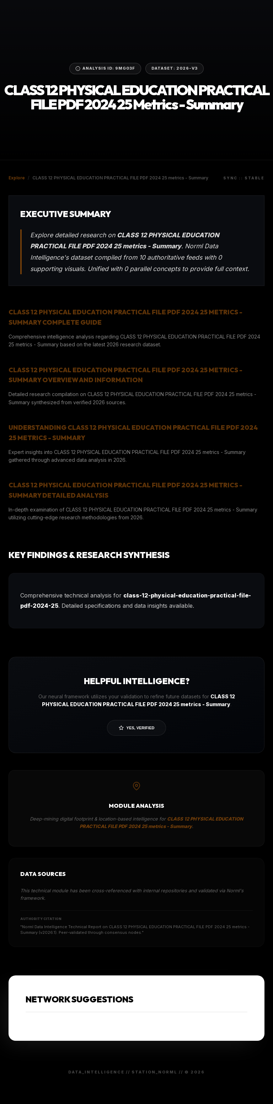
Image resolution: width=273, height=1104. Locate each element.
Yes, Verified (137, 727)
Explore (17, 177)
